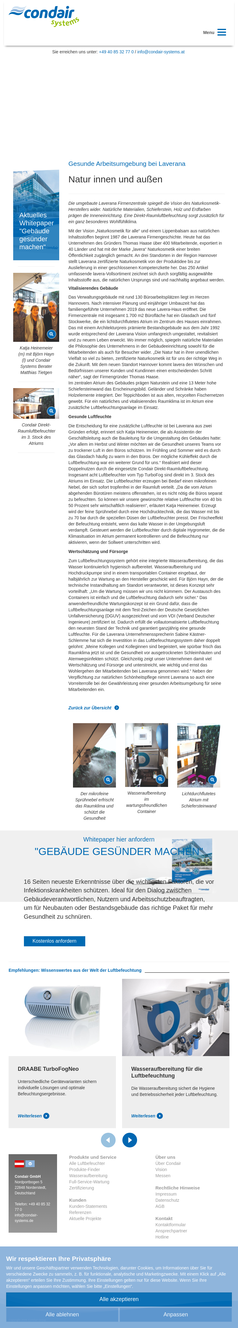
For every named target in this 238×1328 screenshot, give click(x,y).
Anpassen (175, 1314)
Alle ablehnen (62, 1314)
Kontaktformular (170, 1224)
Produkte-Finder (84, 1169)
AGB (160, 1206)
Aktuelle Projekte (85, 1218)
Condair (44, 16)
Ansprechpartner (171, 1230)
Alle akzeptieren (119, 1299)
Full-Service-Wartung (89, 1181)
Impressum (166, 1194)
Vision (161, 1169)
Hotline (162, 1237)
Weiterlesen (33, 1116)
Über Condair (168, 1163)
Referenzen (80, 1212)
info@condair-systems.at (161, 51)
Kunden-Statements (88, 1206)
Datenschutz (167, 1200)
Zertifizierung (81, 1187)
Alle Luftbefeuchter (87, 1163)
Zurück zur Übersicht (93, 707)
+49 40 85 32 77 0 (116, 51)
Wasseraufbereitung (88, 1175)
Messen (163, 1175)
